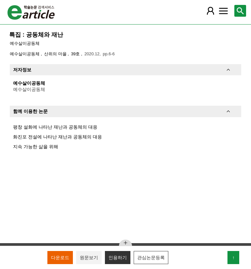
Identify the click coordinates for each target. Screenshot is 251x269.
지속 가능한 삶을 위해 (35, 146)
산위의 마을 (56, 53)
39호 (76, 53)
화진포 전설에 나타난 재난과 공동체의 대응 (57, 136)
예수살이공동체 (25, 43)
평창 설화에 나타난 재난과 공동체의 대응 (55, 127)
